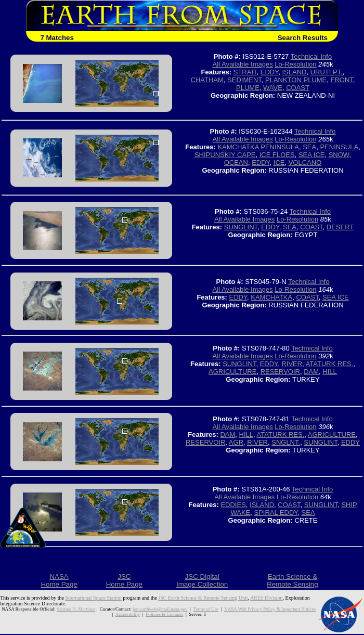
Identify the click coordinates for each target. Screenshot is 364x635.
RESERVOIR (280, 371)
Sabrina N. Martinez (76, 609)
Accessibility (127, 614)
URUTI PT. (326, 72)
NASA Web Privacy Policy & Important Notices (270, 609)
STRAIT (245, 72)
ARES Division (266, 598)
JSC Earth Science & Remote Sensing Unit (203, 598)
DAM (311, 371)
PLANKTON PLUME (296, 80)
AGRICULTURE (232, 371)
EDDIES (232, 505)
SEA (309, 147)
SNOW (339, 155)
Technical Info (311, 56)
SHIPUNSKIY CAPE (225, 155)
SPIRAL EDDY (275, 512)
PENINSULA (339, 147)
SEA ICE (311, 155)
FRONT (342, 80)
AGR (236, 442)
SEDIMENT (244, 80)
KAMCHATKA (271, 297)
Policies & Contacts (164, 614)
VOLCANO (305, 162)
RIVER (291, 364)
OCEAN (236, 162)
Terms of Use (205, 609)
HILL (329, 371)
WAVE (272, 88)
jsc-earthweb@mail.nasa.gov (160, 609)
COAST (297, 88)
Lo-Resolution (295, 64)
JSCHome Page (124, 580)
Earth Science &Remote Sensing (292, 580)
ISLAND (294, 72)
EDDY (269, 72)
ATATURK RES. (330, 364)
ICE (279, 162)
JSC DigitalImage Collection (202, 580)
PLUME (247, 88)
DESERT (340, 227)
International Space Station (94, 598)
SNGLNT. (285, 442)
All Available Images (243, 64)
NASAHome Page (59, 580)
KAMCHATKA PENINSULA (258, 147)
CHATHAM (207, 80)
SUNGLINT (240, 227)
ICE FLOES (277, 155)
